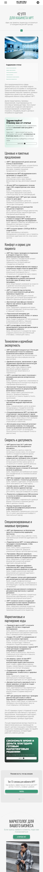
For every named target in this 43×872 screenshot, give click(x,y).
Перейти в (21, 759)
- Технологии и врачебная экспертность (17, 72)
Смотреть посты (21, 144)
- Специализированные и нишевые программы (19, 76)
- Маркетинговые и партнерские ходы (16, 79)
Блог (19, 9)
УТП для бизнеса (26, 9)
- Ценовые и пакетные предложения (16, 68)
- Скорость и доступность (13, 74)
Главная (14, 9)
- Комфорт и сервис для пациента (15, 70)
